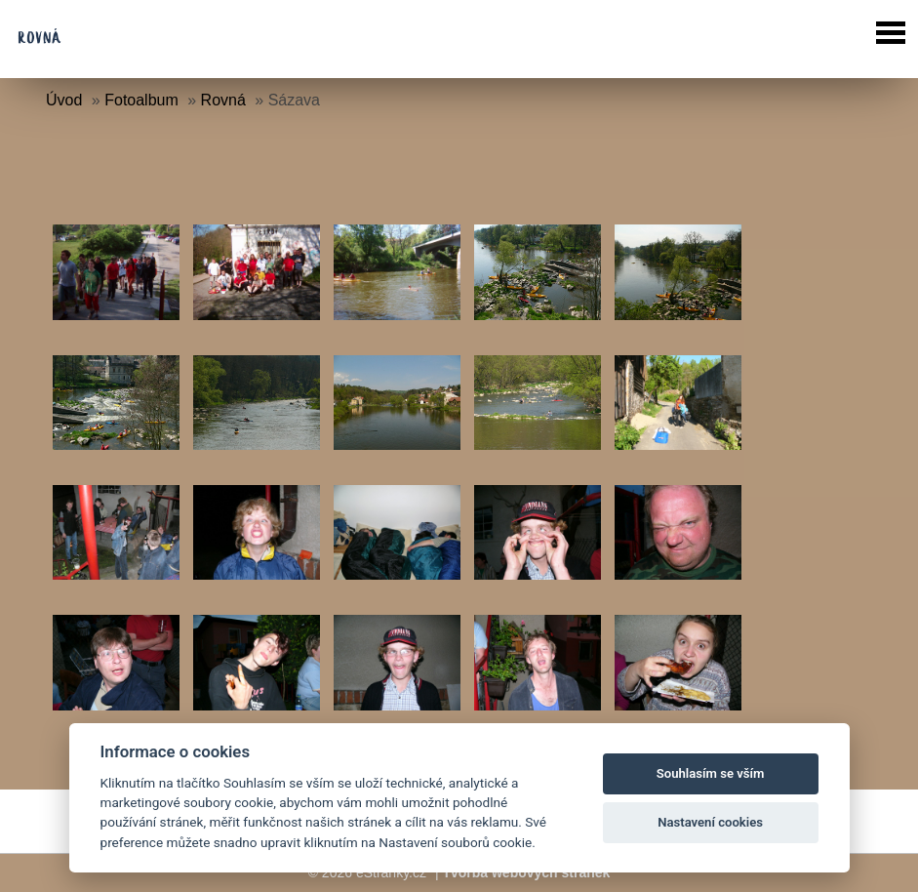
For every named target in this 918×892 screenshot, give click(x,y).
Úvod (64, 100)
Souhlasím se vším (711, 773)
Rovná (223, 100)
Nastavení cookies (710, 822)
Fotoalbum (141, 100)
